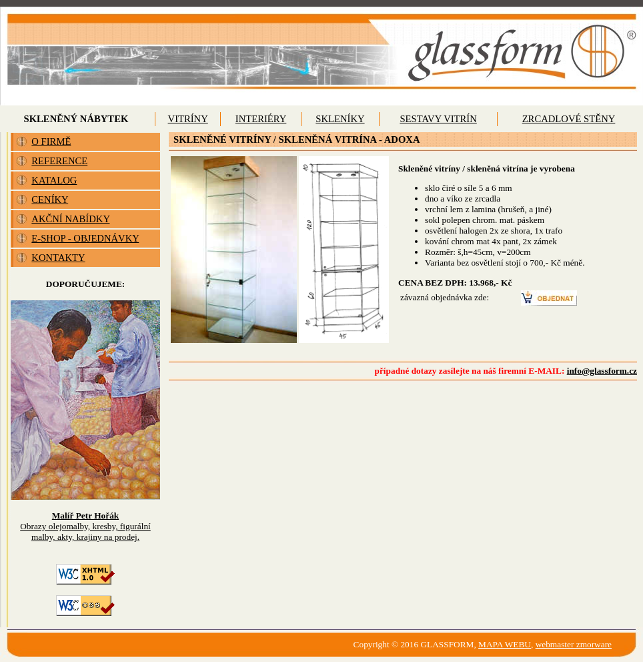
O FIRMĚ (51, 141)
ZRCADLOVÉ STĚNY (569, 118)
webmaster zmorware (574, 644)
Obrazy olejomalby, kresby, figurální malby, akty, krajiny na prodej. (85, 531)
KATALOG (54, 180)
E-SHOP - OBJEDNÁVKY (85, 238)
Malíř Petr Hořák (85, 516)
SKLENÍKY (339, 118)
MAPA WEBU (504, 644)
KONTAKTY (58, 257)
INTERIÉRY (261, 118)
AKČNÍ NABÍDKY (70, 219)
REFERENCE (59, 160)
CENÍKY (49, 199)
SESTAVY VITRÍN (438, 118)
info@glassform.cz (602, 371)
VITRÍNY (188, 118)
